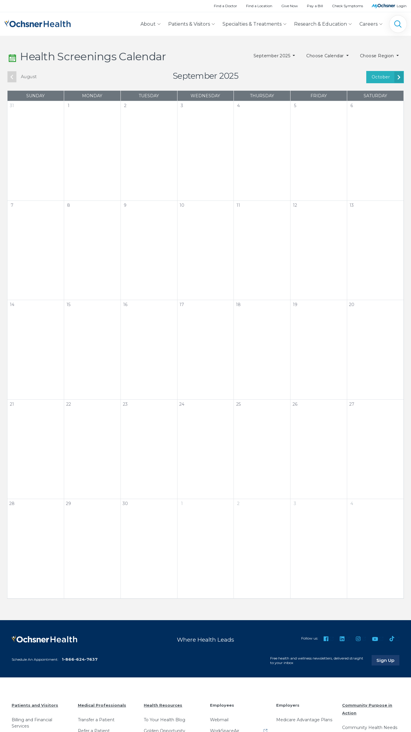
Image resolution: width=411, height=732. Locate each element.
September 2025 (273, 55)
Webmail (219, 719)
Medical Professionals (102, 705)
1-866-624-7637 (80, 659)
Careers (368, 24)
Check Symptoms (347, 6)
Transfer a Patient (96, 719)
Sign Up (388, 660)
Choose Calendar (325, 55)
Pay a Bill (315, 6)
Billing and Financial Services (32, 722)
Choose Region (377, 55)
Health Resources (163, 705)
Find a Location (259, 6)
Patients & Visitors (189, 24)
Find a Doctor (225, 6)
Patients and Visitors (35, 705)
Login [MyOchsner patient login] (402, 6)
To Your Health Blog (164, 719)
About (148, 24)
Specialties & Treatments (252, 24)
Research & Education (320, 24)
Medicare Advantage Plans (304, 719)
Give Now (289, 6)
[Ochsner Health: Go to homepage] (37, 23)
